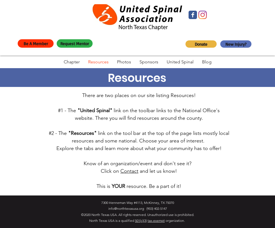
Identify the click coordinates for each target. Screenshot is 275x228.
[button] (71, 62)
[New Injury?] (235, 44)
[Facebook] (193, 15)
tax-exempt (156, 220)
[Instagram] (202, 15)
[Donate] (201, 44)
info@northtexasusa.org (126, 208)
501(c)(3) (141, 220)
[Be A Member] (36, 43)
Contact (129, 171)
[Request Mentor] (75, 43)
